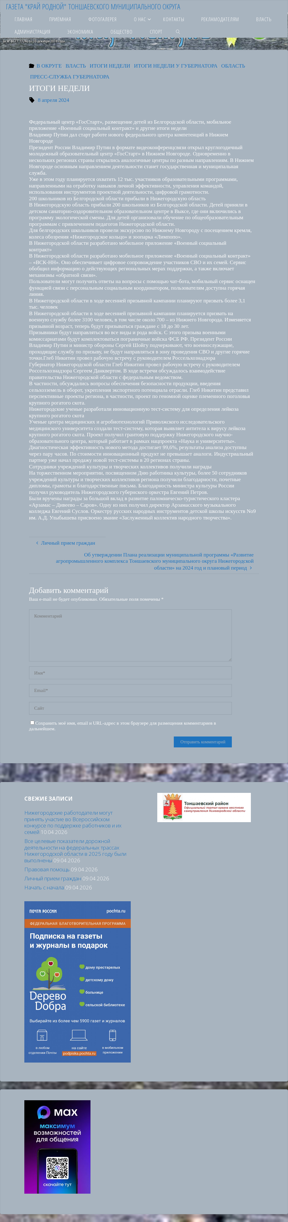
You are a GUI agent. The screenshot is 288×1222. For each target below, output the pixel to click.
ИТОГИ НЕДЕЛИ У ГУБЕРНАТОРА (175, 66)
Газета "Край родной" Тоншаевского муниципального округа (93, 6)
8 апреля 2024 (53, 100)
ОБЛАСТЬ (233, 66)
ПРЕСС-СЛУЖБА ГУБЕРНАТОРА (70, 77)
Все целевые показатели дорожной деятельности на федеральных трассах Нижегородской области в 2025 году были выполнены (75, 850)
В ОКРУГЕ (49, 66)
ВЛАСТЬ (76, 66)
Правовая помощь (47, 869)
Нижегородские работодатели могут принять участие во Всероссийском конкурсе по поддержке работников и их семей (73, 822)
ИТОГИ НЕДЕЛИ (110, 66)
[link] (178, 31)
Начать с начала (44, 887)
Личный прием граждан (52, 878)
